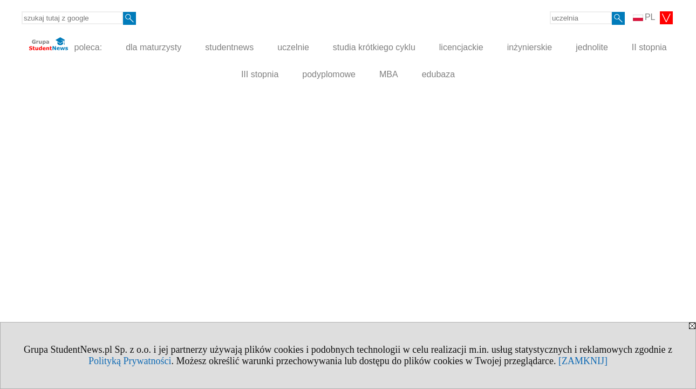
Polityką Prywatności (130, 361)
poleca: (65, 44)
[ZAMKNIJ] (583, 361)
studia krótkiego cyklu (374, 47)
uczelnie (293, 47)
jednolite (592, 47)
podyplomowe (329, 74)
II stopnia (649, 47)
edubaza (438, 74)
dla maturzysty (153, 47)
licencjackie (461, 47)
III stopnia (259, 74)
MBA (388, 74)
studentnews (229, 47)
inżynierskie (529, 47)
